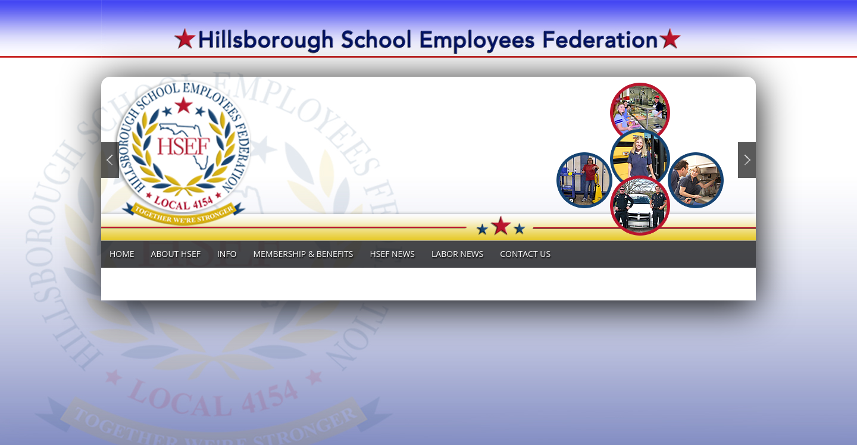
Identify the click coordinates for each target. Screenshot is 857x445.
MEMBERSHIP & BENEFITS (304, 253)
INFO (227, 253)
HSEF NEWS (392, 253)
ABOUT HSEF (176, 253)
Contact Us (525, 253)
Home (122, 253)
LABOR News (457, 253)
